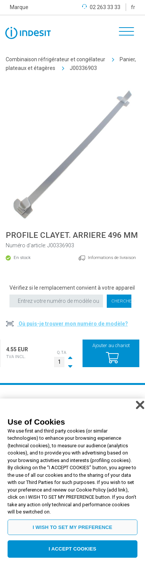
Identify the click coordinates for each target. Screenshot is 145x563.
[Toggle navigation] (124, 32)
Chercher (121, 301)
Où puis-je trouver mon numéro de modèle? (72, 324)
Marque (19, 7)
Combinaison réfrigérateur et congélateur (55, 59)
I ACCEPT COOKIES (73, 549)
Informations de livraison (112, 257)
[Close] (140, 405)
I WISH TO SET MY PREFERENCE (72, 527)
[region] (72, 481)
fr (133, 7)
